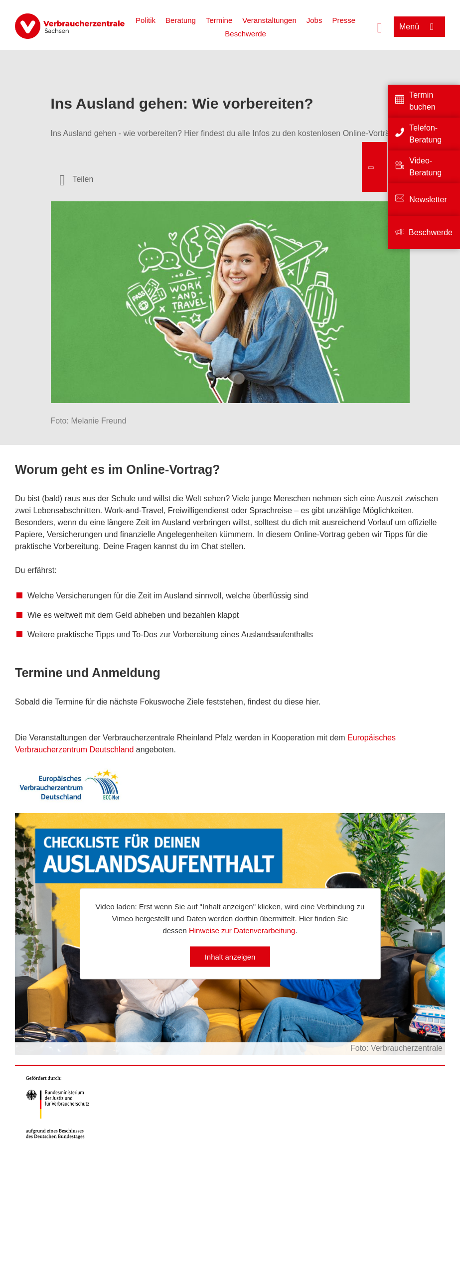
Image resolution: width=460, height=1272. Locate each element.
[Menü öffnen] (419, 26)
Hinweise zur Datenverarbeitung (242, 930)
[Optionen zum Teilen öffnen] (77, 179)
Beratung (180, 20)
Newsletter (428, 199)
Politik (145, 20)
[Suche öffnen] (379, 26)
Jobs (314, 20)
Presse (343, 20)
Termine (219, 20)
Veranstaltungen (269, 20)
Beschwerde (245, 33)
